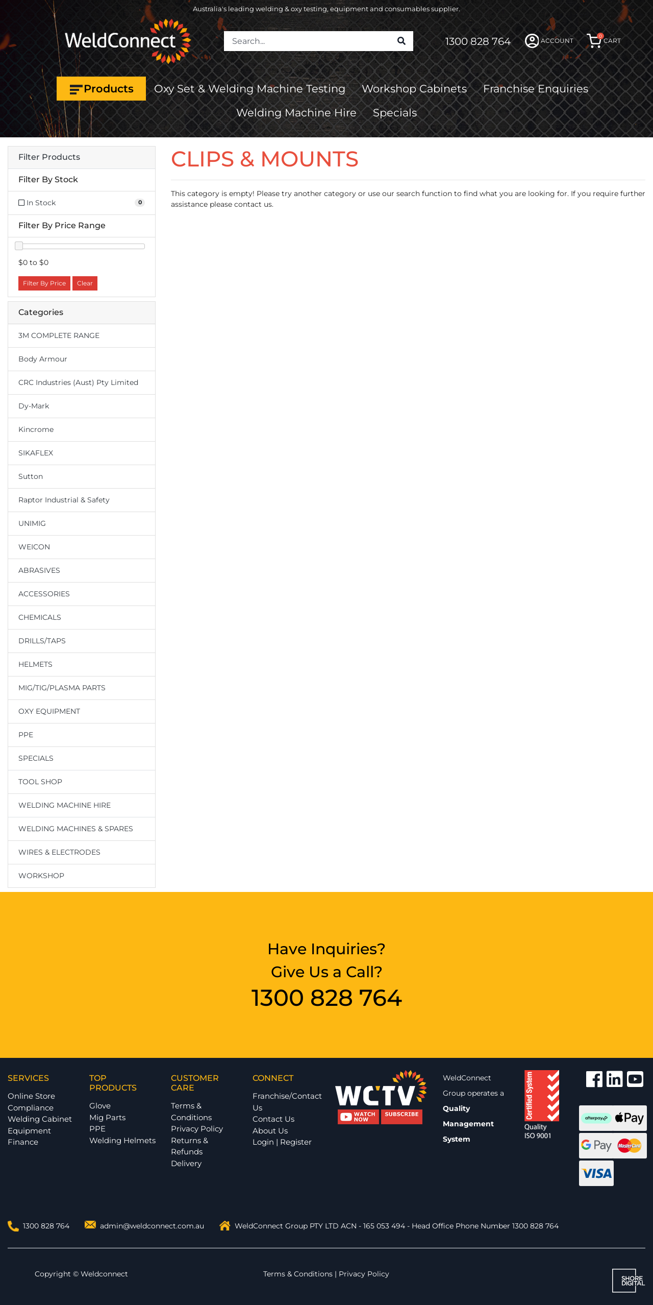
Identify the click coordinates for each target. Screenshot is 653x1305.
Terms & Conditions (191, 1111)
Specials (395, 112)
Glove (100, 1105)
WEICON (34, 546)
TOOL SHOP (40, 781)
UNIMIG (32, 523)
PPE (25, 734)
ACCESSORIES (44, 593)
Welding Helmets (122, 1140)
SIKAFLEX (35, 452)
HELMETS (35, 664)
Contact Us (273, 1119)
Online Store (31, 1096)
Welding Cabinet (40, 1119)
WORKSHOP (41, 875)
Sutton (30, 476)
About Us (270, 1130)
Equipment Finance (29, 1136)
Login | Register (282, 1142)
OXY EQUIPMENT (49, 711)
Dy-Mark (33, 405)
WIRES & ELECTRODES (59, 852)
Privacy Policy (197, 1128)
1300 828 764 (478, 41)
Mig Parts (107, 1117)
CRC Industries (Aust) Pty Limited (78, 382)
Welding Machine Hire (296, 112)
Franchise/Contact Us (287, 1102)
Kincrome (36, 429)
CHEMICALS (39, 617)
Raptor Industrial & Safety (64, 499)
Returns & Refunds (189, 1146)
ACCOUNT (549, 41)
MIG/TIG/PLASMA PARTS (62, 687)
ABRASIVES (39, 570)
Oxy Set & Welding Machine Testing (249, 88)
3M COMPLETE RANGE (58, 335)
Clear (85, 283)
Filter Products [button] (49, 157)
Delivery (186, 1163)
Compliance (31, 1108)
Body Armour (42, 359)
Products (101, 88)
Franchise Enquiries (535, 88)
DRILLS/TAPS (42, 640)
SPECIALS (36, 758)
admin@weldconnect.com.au (152, 1225)
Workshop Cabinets (414, 88)
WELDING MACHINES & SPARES (75, 828)
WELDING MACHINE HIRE (64, 805)
